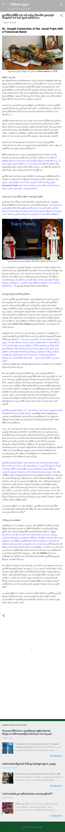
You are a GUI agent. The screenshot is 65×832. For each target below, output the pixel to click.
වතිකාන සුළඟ (19, 4)
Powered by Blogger (32, 827)
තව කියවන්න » (56, 756)
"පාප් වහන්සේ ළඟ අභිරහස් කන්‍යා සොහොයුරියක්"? (27, 793)
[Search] (61, 5)
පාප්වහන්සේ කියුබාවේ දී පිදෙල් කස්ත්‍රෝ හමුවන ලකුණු (28, 763)
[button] (61, 16)
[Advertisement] (32, 697)
